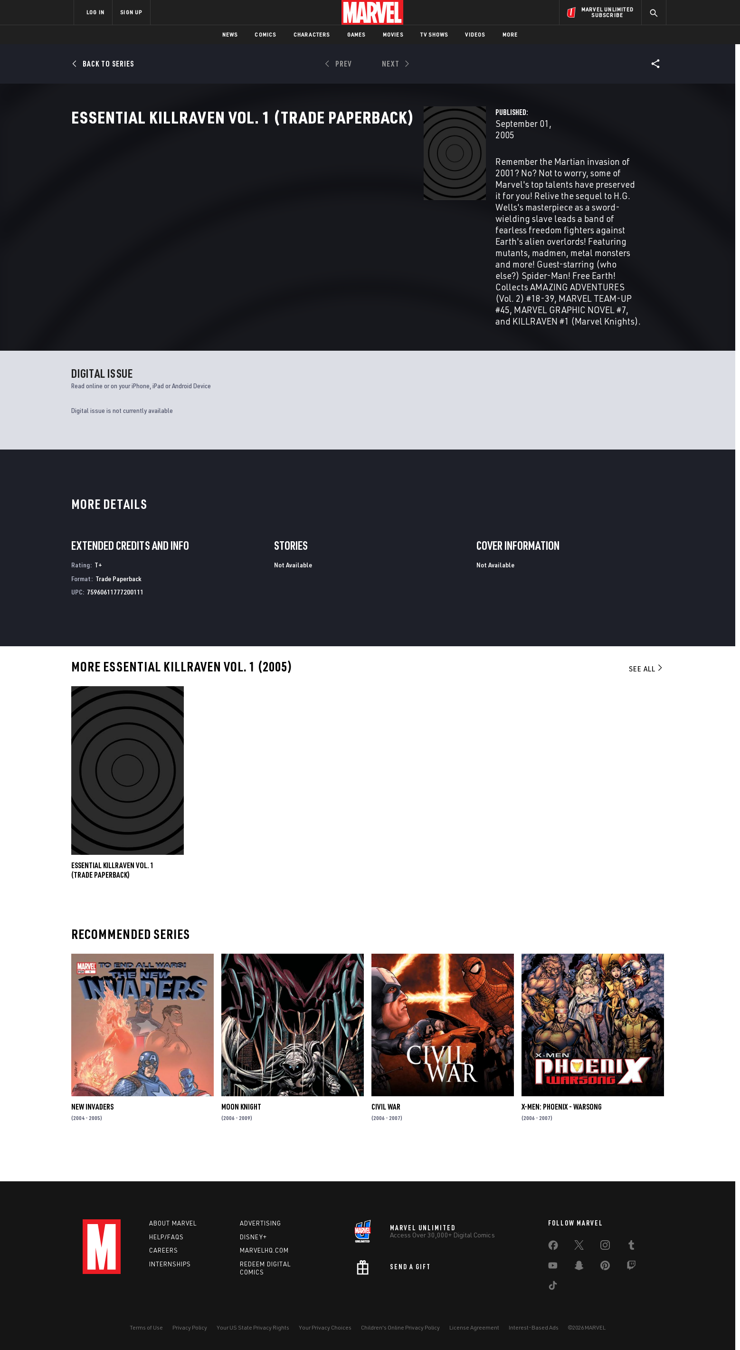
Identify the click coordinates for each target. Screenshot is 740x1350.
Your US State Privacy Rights (253, 1327)
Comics (265, 34)
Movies (393, 34)
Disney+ (253, 1237)
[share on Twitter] (579, 1247)
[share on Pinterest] (605, 1267)
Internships (170, 1264)
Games (356, 34)
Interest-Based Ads (534, 1327)
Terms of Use (146, 1327)
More (510, 34)
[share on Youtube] (553, 1267)
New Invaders (92, 1135)
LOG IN (95, 12)
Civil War (385, 1135)
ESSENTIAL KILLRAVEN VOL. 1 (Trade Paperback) (112, 899)
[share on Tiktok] (553, 1287)
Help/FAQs (166, 1237)
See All (646, 697)
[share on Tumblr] (631, 1247)
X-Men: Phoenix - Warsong (562, 1135)
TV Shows (434, 34)
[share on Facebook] (553, 1247)
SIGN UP (131, 12)
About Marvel (173, 1223)
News (230, 34)
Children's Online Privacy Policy (400, 1327)
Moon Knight (241, 1135)
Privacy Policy (189, 1327)
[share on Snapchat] (579, 1267)
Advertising (260, 1223)
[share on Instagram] (605, 1247)
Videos (475, 34)
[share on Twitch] (631, 1267)
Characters (312, 34)
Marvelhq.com (264, 1250)
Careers (163, 1250)
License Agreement (474, 1327)
